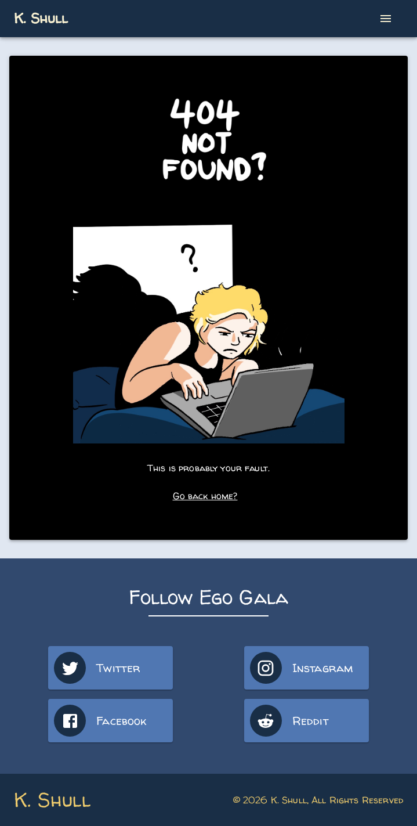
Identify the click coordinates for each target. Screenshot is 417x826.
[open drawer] (385, 18)
